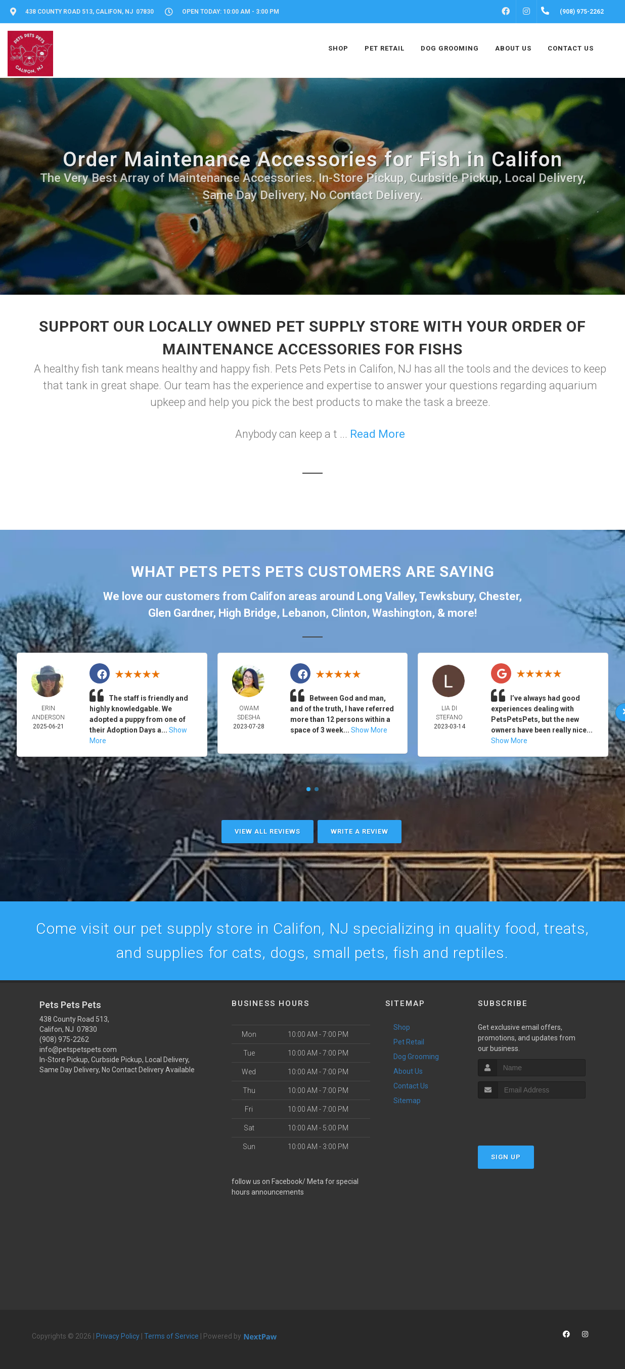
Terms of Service (171, 1336)
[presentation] (532, 1117)
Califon (268, 596)
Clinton (349, 613)
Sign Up (506, 1157)
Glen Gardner (180, 613)
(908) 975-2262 (64, 1039)
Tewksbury (446, 596)
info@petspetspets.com (78, 1049)
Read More (377, 434)
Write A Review (359, 831)
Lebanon (304, 613)
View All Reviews (267, 831)
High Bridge (247, 613)
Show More (369, 730)
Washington (402, 613)
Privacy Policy (118, 1336)
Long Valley (385, 596)
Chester (499, 596)
